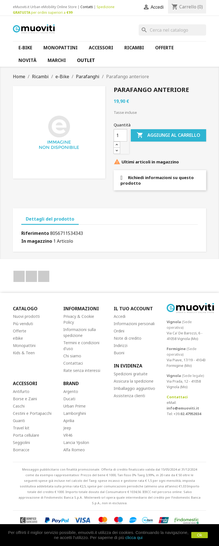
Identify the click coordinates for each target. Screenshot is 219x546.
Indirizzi (120, 345)
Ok (199, 535)
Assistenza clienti (129, 395)
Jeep (67, 428)
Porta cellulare (26, 435)
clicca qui (134, 537)
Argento (70, 391)
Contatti (86, 6)
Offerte (19, 331)
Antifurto (21, 391)
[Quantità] (120, 135)
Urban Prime (74, 406)
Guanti (19, 420)
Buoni (119, 352)
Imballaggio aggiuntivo (134, 388)
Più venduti (23, 323)
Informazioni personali (134, 323)
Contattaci (73, 363)
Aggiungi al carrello (168, 135)
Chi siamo (72, 355)
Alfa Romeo (74, 449)
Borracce (21, 449)
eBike (18, 338)
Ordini (119, 331)
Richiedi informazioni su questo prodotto (157, 180)
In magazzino (36, 241)
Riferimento (35, 233)
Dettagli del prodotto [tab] (50, 219)
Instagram (43, 276)
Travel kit (21, 428)
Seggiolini (21, 442)
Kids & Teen (24, 352)
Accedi (119, 316)
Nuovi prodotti (26, 316)
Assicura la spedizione (133, 381)
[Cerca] (172, 30)
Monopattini (24, 345)
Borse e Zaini (25, 398)
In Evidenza (128, 366)
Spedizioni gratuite (131, 373)
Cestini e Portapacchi (32, 413)
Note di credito (127, 338)
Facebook (19, 276)
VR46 (68, 435)
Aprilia (68, 420)
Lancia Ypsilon (76, 442)
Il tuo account (133, 309)
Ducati (69, 398)
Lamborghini (74, 413)
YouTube (31, 276)
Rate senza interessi (81, 370)
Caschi (19, 406)
